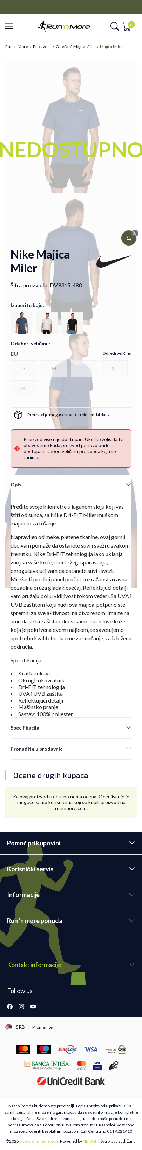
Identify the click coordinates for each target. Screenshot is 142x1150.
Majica (79, 46)
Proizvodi (42, 46)
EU (14, 353)
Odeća (62, 46)
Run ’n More (16, 46)
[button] (11, 26)
